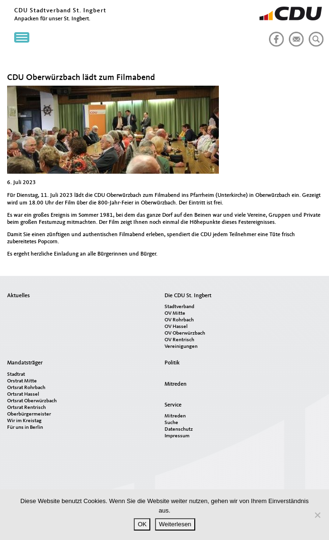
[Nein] (317, 515)
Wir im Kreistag (24, 421)
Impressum (177, 436)
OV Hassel (176, 326)
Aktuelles (18, 296)
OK (142, 524)
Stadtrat (16, 374)
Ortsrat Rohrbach (26, 387)
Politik (172, 363)
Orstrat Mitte (22, 381)
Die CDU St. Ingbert (187, 296)
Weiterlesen (175, 524)
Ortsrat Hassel (23, 394)
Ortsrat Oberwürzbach (32, 401)
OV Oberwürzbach (184, 333)
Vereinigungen (181, 346)
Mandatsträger (25, 363)
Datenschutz (178, 429)
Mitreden (175, 384)
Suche (171, 422)
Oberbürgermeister (29, 414)
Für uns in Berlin (25, 427)
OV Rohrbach (179, 320)
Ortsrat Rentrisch (26, 407)
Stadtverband (179, 307)
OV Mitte (174, 313)
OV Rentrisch (179, 340)
